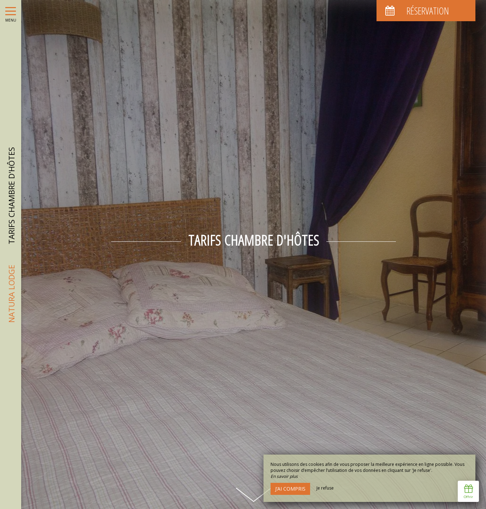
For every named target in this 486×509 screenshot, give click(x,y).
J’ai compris (290, 488)
